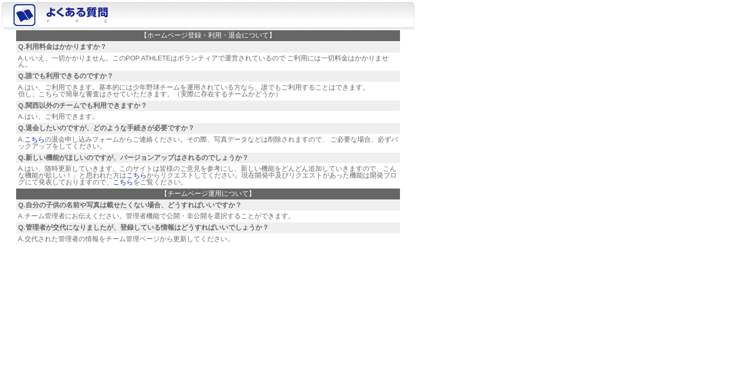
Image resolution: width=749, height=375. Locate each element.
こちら (34, 139)
